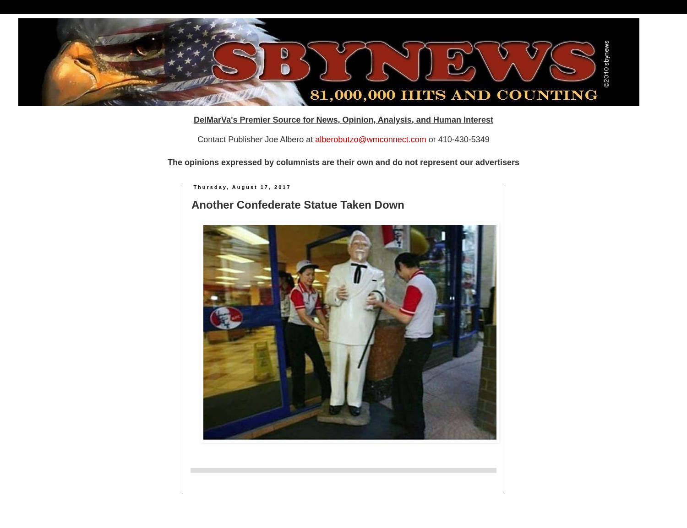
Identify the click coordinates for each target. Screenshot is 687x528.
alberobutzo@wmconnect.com (370, 139)
